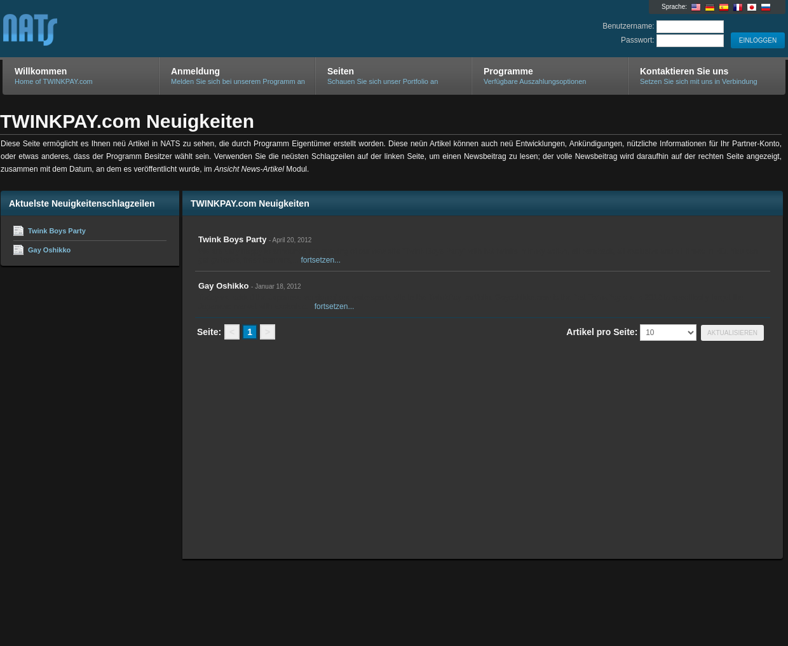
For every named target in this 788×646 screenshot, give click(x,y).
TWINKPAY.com (154, 29)
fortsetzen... (321, 260)
